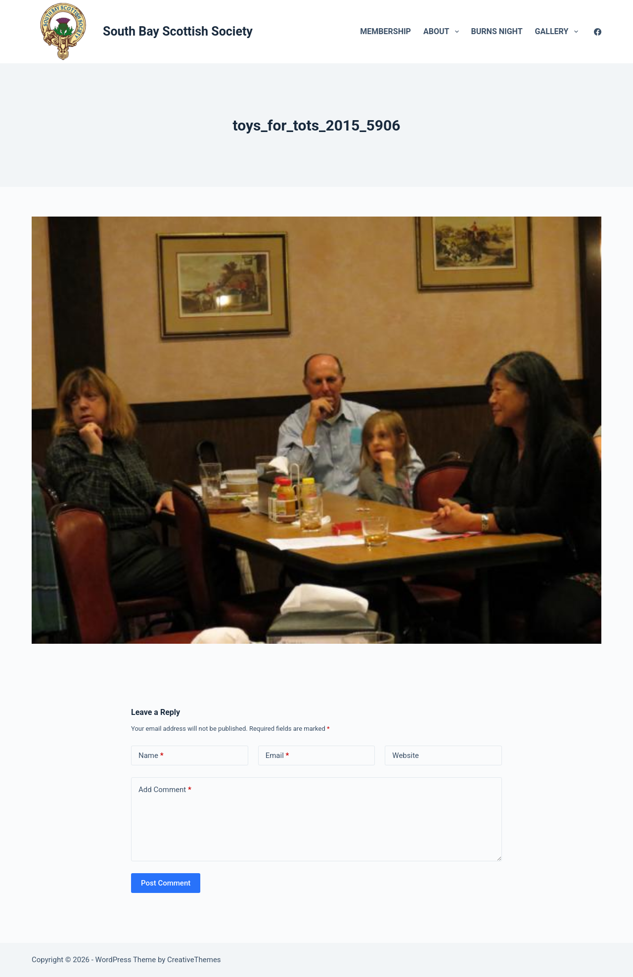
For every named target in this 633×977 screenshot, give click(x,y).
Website (405, 755)
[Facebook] (597, 32)
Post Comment (165, 883)
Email (277, 756)
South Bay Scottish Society (178, 31)
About (443, 32)
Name (151, 756)
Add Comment (164, 790)
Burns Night (497, 31)
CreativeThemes (194, 959)
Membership (385, 31)
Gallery (558, 32)
